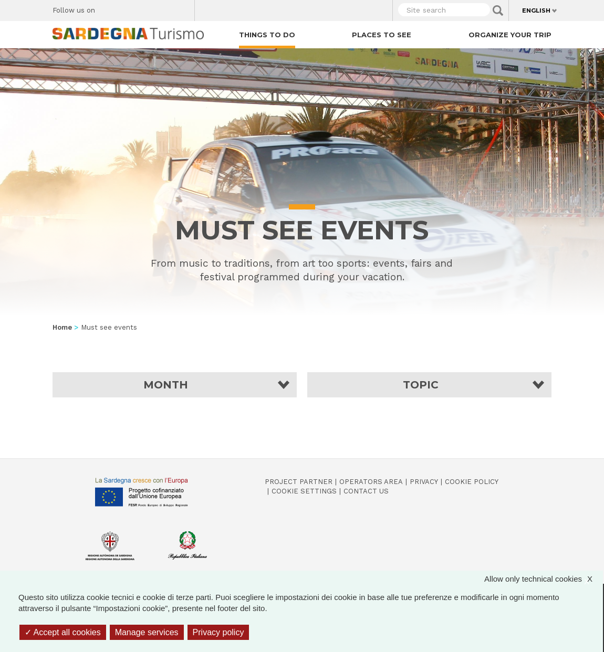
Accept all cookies (63, 632)
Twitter (127, 8)
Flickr (164, 8)
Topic (421, 385)
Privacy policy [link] (218, 632)
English (536, 10)
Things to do (267, 34)
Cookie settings (304, 491)
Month (165, 385)
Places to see (381, 34)
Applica (498, 10)
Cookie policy (471, 482)
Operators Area (371, 482)
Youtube (182, 8)
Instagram (145, 8)
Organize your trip (509, 34)
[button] (175, 384)
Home (62, 327)
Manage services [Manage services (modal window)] (147, 632)
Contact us (366, 491)
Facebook (109, 8)
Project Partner (298, 482)
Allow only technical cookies (543, 578)
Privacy (424, 482)
